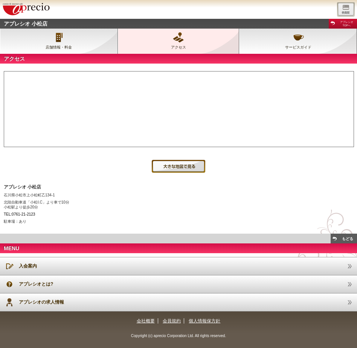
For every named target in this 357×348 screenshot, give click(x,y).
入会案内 (28, 266)
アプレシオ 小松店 (25, 24)
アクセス (178, 47)
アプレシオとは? (36, 284)
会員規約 (172, 321)
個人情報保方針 (204, 321)
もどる (347, 239)
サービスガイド (298, 47)
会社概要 (146, 321)
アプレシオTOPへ (346, 24)
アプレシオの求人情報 (41, 302)
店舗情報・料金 (59, 47)
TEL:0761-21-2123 (19, 214)
